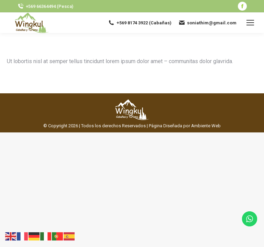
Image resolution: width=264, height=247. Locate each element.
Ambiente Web (206, 125)
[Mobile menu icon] (250, 23)
